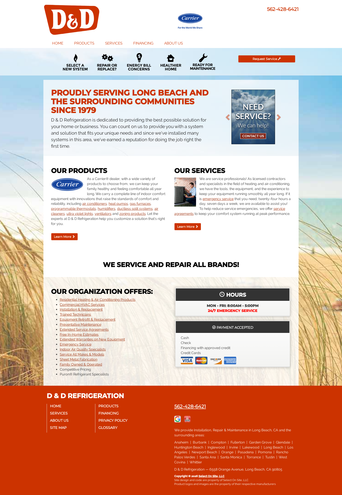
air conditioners (94, 204)
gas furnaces (140, 204)
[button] (234, 117)
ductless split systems (135, 209)
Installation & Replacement (81, 309)
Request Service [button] (267, 59)
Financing (143, 43)
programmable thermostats (73, 209)
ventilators (103, 214)
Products (84, 43)
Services (113, 43)
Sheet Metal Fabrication (78, 359)
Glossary (108, 428)
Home (57, 43)
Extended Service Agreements (84, 329)
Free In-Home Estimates (79, 334)
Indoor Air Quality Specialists (83, 349)
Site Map (58, 428)
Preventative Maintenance (80, 324)
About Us (173, 43)
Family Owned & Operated (81, 364)
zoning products (132, 214)
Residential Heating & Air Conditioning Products (97, 300)
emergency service (218, 199)
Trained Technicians (75, 314)
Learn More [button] (64, 237)
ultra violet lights (80, 214)
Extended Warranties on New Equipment (92, 339)
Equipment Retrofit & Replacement (87, 319)
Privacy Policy (113, 420)
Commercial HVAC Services (82, 305)
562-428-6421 (190, 406)
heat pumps (118, 204)
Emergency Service (75, 344)
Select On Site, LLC (211, 476)
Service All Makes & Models (82, 354)
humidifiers (106, 209)
